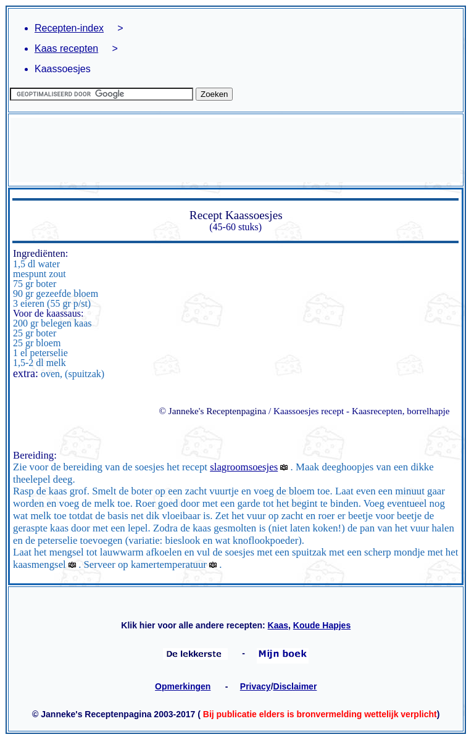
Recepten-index (69, 28)
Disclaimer (295, 686)
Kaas (278, 625)
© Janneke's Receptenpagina (212, 411)
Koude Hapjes (322, 625)
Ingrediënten (39, 253)
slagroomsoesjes (244, 467)
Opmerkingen (182, 686)
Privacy (255, 686)
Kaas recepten (66, 48)
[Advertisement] (235, 150)
